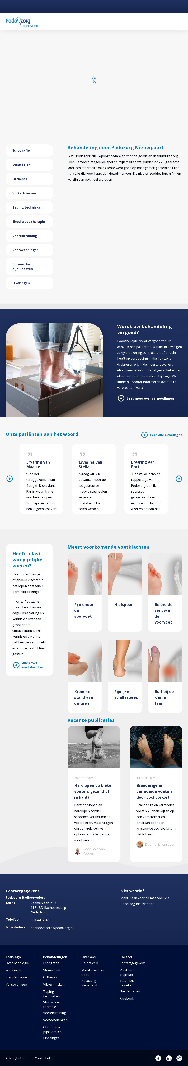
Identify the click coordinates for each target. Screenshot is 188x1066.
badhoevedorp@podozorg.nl (52, 923)
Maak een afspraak (127, 967)
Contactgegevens (133, 958)
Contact (126, 952)
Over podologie (17, 958)
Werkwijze (13, 965)
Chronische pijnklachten (22, 266)
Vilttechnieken (24, 193)
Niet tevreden (130, 986)
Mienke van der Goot (92, 967)
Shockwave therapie (28, 221)
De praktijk (89, 958)
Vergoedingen (16, 979)
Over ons (88, 952)
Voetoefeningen (25, 250)
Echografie (21, 150)
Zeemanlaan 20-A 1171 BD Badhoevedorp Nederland (48, 902)
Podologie (14, 952)
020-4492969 (40, 915)
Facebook (127, 993)
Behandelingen (55, 952)
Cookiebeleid (44, 1053)
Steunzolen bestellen (128, 977)
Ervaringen (21, 283)
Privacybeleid (15, 1053)
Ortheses (19, 179)
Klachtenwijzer (16, 972)
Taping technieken (27, 207)
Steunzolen (21, 165)
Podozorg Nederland (89, 977)
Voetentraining (24, 236)
